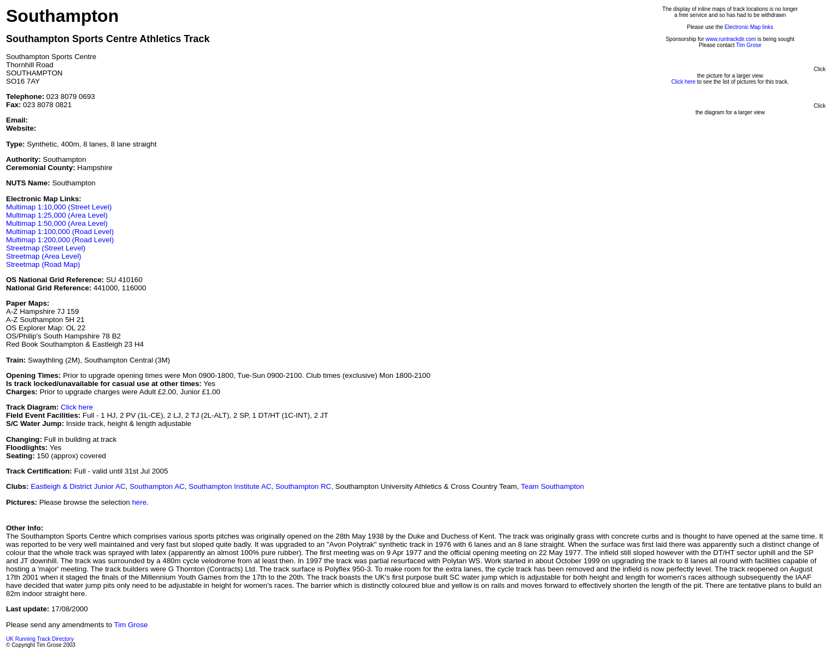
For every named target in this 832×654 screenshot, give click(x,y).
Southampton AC (157, 486)
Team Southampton (552, 486)
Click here (77, 407)
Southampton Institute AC (230, 486)
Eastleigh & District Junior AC (78, 486)
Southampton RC (303, 486)
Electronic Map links (749, 27)
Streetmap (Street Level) (45, 248)
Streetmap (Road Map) (43, 264)
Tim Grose (748, 45)
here (139, 502)
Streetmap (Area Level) (43, 256)
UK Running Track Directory (40, 639)
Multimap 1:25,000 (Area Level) (57, 215)
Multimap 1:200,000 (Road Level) (60, 240)
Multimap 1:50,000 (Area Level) (57, 223)
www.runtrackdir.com (731, 39)
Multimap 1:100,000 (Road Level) (60, 231)
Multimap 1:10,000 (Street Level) (59, 207)
